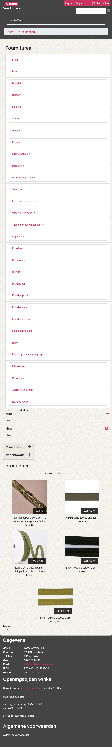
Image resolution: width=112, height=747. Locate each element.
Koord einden (19, 307)
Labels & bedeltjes (22, 330)
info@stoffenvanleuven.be (38, 664)
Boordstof (17, 83)
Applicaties (18, 236)
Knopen (16, 142)
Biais (15, 71)
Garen (15, 118)
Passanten (18, 165)
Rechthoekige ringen (23, 177)
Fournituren (29, 31)
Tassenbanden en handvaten (28, 224)
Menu (15, 20)
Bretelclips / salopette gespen (28, 354)
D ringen (16, 95)
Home (11, 31)
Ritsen (15, 342)
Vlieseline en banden (23, 212)
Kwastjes (17, 248)
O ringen (16, 271)
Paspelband (18, 378)
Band (15, 59)
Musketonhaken (21, 154)
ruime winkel (30, 688)
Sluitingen (17, 189)
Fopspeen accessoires (24, 201)
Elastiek (16, 106)
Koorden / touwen (22, 319)
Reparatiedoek (20, 401)
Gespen (16, 130)
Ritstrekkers (18, 366)
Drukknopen (18, 283)
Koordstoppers (20, 295)
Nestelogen (18, 260)
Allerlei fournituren (22, 389)
